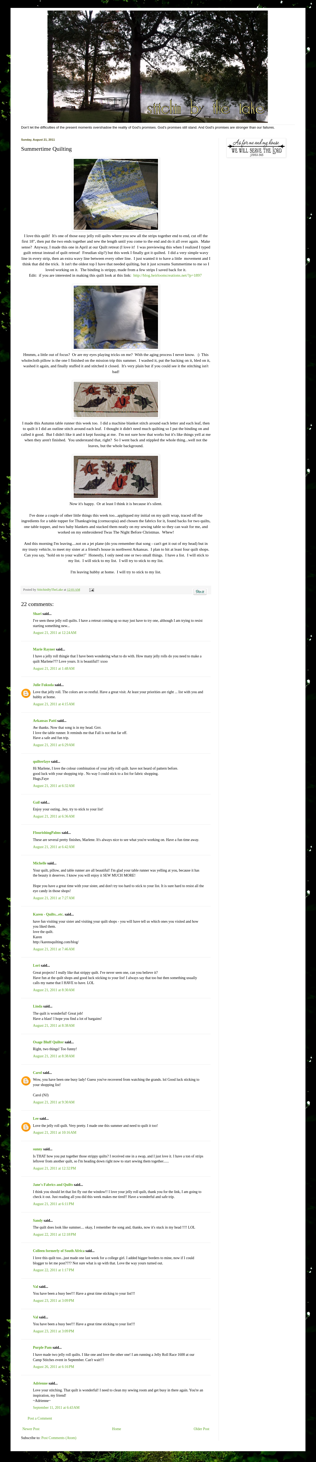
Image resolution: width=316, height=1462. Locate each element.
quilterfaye (41, 762)
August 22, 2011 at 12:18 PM (54, 1234)
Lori (36, 965)
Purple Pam (42, 1347)
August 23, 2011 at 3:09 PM (53, 1301)
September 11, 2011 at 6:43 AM (56, 1408)
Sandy (38, 1221)
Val (35, 1287)
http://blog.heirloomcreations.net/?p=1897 (167, 275)
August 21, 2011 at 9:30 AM (54, 1102)
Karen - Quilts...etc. (48, 914)
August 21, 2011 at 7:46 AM (54, 949)
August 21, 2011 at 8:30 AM (54, 990)
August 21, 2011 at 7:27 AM (54, 898)
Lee (36, 1119)
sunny (37, 1149)
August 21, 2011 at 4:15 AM (54, 704)
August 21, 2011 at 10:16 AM (54, 1133)
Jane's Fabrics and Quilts (53, 1185)
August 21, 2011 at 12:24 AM (54, 633)
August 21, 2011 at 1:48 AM (54, 669)
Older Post (202, 1429)
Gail (36, 802)
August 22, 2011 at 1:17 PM (53, 1270)
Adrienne (40, 1383)
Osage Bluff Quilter (48, 1042)
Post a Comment (40, 1418)
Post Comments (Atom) (58, 1438)
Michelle (39, 863)
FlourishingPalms (47, 833)
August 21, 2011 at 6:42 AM (54, 847)
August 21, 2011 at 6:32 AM (54, 786)
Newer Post (30, 1429)
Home (116, 1429)
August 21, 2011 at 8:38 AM (54, 1026)
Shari (37, 614)
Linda (37, 1006)
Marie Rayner (44, 649)
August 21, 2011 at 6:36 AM (54, 816)
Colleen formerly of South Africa (59, 1251)
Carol (37, 1073)
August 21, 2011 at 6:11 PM (53, 1204)
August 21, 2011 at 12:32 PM (54, 1168)
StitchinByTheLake (50, 589)
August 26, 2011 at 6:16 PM (53, 1367)
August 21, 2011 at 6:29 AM (54, 745)
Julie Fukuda (43, 685)
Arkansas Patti (44, 721)
